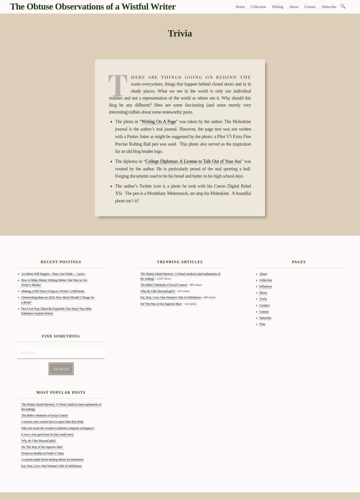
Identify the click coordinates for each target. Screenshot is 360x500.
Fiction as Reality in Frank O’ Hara (43, 453)
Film (262, 324)
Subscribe (329, 7)
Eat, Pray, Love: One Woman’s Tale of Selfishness (52, 466)
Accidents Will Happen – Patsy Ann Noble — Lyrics (53, 274)
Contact (310, 7)
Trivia (263, 299)
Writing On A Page (159, 121)
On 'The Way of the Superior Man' (42, 447)
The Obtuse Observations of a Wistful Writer (93, 7)
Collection (258, 7)
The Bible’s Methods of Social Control (45, 415)
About (293, 7)
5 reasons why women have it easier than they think (53, 421)
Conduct (265, 305)
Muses (263, 292)
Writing (277, 7)
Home (240, 7)
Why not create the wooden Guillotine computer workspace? (58, 428)
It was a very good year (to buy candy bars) (48, 434)
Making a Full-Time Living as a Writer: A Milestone (53, 291)
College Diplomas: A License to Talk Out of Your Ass (193, 161)
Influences (266, 286)
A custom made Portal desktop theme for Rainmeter (53, 459)
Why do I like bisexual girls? (39, 440)
